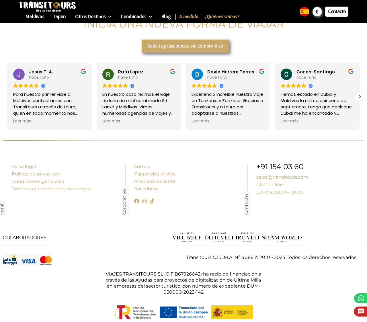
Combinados (136, 16)
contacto (246, 204)
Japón (60, 16)
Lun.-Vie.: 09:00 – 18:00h (279, 192)
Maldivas (35, 16)
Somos (142, 166)
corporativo (124, 202)
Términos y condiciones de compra (51, 189)
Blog (166, 16)
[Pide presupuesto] (360, 311)
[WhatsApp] (361, 298)
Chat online (269, 184)
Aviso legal (24, 166)
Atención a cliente (155, 181)
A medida (188, 16)
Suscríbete (146, 189)
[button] (359, 96)
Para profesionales (154, 174)
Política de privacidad (36, 174)
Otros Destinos (93, 16)
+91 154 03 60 (280, 167)
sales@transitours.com (282, 177)
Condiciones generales (38, 181)
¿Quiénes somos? (221, 16)
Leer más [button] (22, 121)
